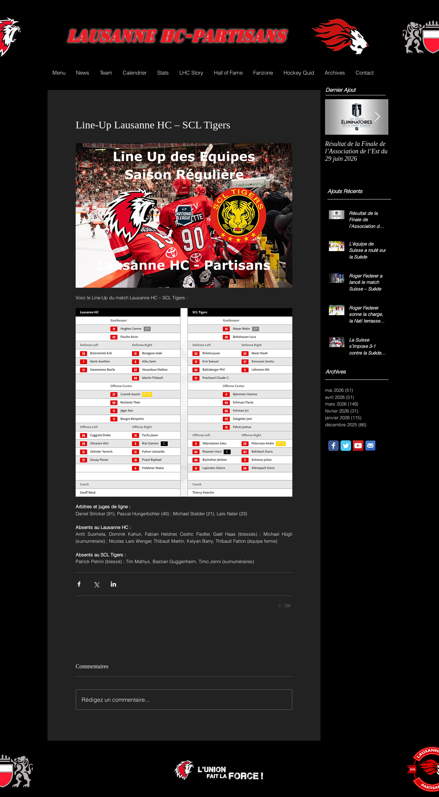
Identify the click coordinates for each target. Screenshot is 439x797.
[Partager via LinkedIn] (113, 584)
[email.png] (370, 445)
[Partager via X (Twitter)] (96, 584)
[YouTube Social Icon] (358, 445)
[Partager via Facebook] (79, 584)
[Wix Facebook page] (333, 445)
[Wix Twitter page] (346, 445)
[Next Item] (377, 116)
